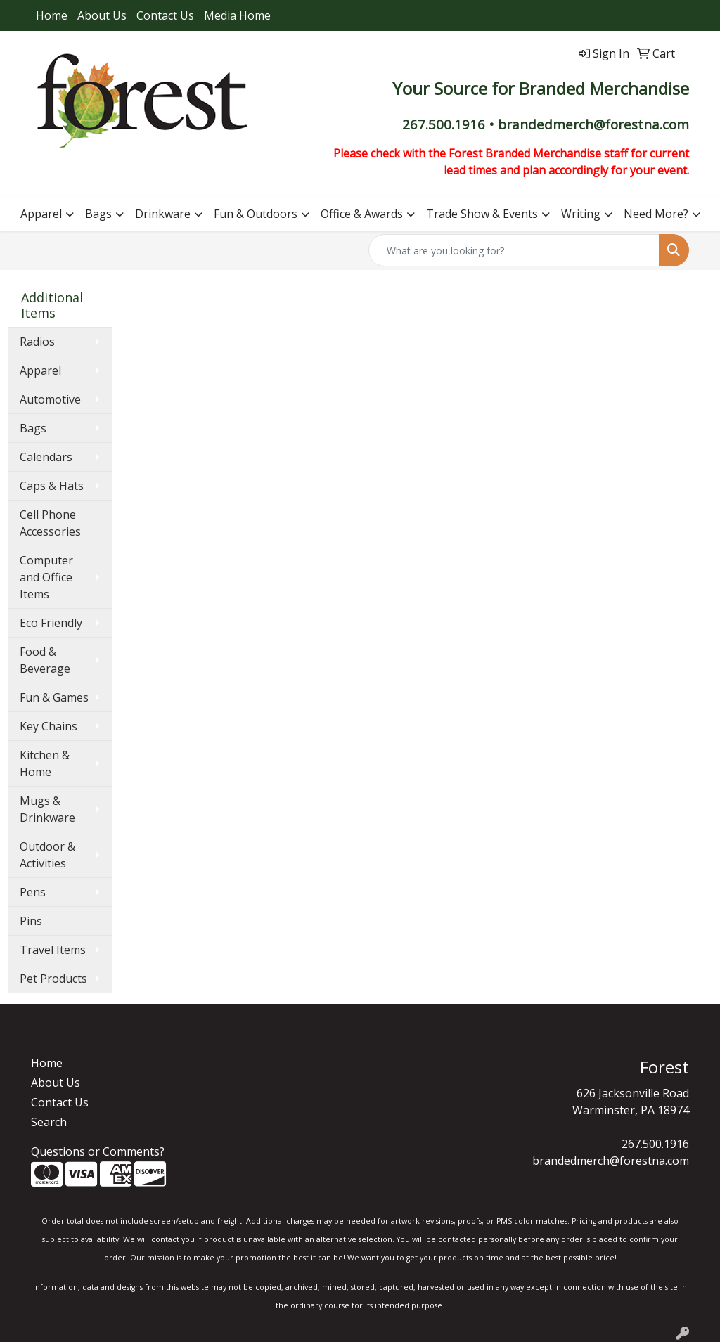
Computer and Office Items (46, 577)
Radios (37, 341)
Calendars (46, 457)
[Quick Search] (514, 250)
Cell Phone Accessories (50, 523)
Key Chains (48, 726)
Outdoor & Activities (47, 855)
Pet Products (53, 978)
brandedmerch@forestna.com (610, 1160)
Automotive (50, 399)
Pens (33, 892)
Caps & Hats (52, 485)
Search (49, 1122)
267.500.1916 (655, 1143)
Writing (580, 213)
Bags (98, 213)
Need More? (656, 213)
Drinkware (163, 213)
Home (52, 15)
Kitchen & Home (45, 763)
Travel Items (53, 949)
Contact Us (165, 15)
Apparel (41, 213)
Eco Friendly (51, 623)
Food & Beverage (45, 660)
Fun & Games (54, 697)
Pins (31, 921)
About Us (102, 15)
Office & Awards (362, 213)
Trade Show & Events (482, 213)
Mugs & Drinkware (47, 809)
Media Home (237, 15)
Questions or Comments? (98, 1151)
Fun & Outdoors (255, 213)
